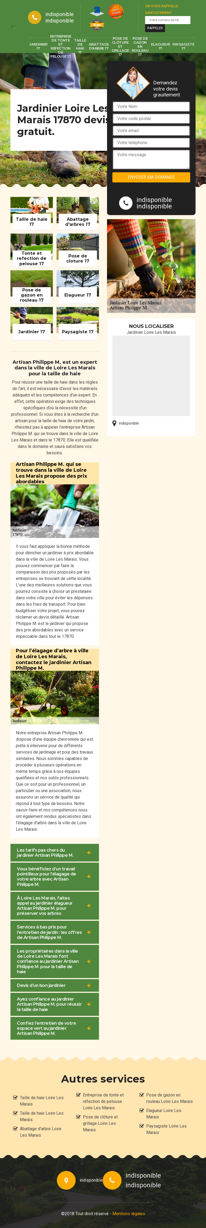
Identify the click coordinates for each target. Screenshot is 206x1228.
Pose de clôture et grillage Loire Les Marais (100, 1123)
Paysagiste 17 (183, 46)
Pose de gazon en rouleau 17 (140, 46)
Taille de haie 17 (80, 46)
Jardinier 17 (38, 46)
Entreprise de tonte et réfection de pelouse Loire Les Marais (103, 1101)
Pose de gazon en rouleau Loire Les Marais (169, 1098)
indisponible (59, 14)
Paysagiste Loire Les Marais (166, 1129)
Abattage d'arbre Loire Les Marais (40, 1132)
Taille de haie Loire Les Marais (42, 1101)
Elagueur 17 (160, 46)
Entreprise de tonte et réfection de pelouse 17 (60, 46)
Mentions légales (128, 1213)
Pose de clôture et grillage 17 (120, 46)
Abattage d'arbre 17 (99, 46)
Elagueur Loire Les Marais (163, 1114)
